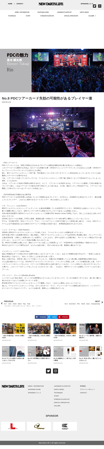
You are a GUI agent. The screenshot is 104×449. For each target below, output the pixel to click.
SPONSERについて (36, 394)
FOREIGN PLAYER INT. (47, 16)
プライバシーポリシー (88, 390)
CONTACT (19, 4)
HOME (10, 4)
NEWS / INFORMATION (22, 12)
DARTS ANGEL (84, 12)
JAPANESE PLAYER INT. (64, 12)
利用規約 (83, 387)
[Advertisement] (52, 34)
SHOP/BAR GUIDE (43, 12)
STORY (28, 16)
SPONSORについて (87, 4)
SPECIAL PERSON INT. (71, 16)
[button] (41, 317)
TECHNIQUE (12, 16)
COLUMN (92, 16)
